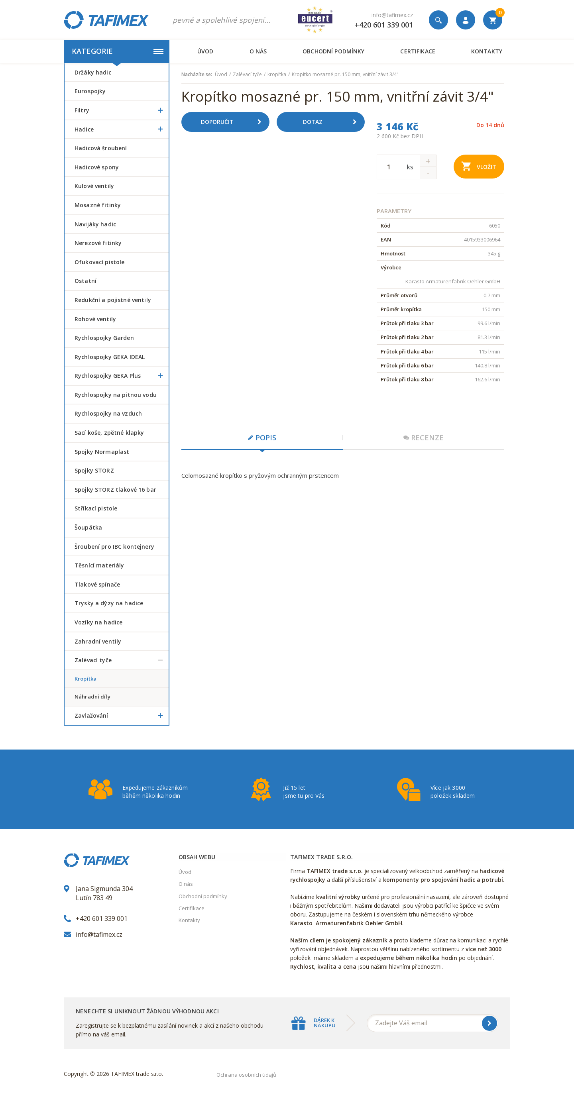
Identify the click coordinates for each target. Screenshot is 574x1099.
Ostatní (85, 281)
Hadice (122, 129)
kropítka (85, 678)
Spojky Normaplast (102, 451)
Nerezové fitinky (98, 243)
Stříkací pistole (96, 508)
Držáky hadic (93, 72)
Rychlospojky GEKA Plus (122, 376)
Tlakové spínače (97, 584)
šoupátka (88, 527)
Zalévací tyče (122, 660)
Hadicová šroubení (101, 148)
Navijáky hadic (95, 224)
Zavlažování (122, 715)
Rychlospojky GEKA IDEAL (110, 357)
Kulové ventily (94, 186)
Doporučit (234, 122)
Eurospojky (90, 91)
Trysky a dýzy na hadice (109, 603)
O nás (258, 51)
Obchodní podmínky (333, 51)
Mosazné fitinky (98, 205)
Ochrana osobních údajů (246, 1074)
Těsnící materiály (99, 565)
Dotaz (333, 122)
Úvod (205, 51)
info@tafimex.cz (392, 15)
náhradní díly (92, 696)
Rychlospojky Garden (104, 337)
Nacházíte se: (196, 74)
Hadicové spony (97, 167)
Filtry (122, 110)
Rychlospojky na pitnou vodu (116, 394)
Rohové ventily (95, 319)
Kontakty (486, 51)
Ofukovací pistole (99, 262)
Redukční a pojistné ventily (113, 300)
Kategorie (117, 51)
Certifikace (417, 51)
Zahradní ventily (98, 641)
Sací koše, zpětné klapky (109, 432)
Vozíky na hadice (98, 622)
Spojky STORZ (94, 470)
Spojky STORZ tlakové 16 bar (115, 489)
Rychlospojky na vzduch (108, 413)
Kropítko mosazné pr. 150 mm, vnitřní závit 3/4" (345, 74)
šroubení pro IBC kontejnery (114, 546)
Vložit (479, 166)
